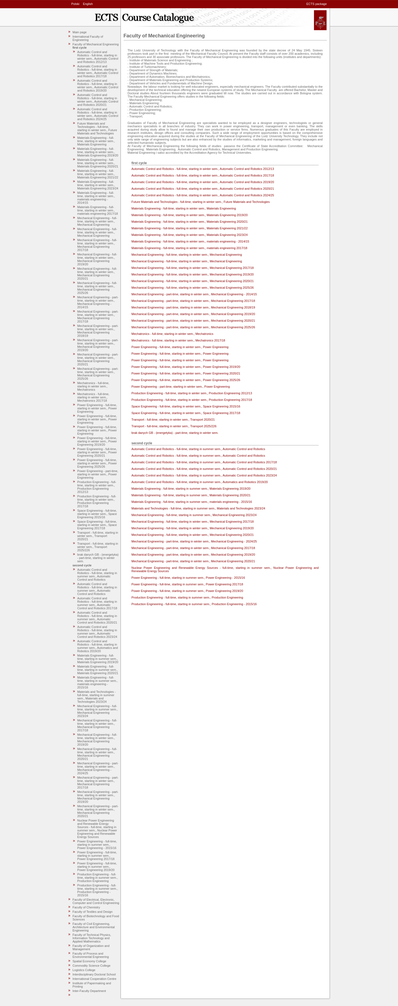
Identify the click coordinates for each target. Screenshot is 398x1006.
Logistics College (84, 970)
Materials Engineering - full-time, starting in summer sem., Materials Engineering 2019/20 (97, 659)
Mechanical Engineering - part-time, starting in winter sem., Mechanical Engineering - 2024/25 (97, 768)
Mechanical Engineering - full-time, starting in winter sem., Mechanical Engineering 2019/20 (97, 259)
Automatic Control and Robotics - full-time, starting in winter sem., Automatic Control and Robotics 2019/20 (97, 85)
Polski (75, 3)
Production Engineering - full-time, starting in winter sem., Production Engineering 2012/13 (96, 487)
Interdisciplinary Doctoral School (94, 974)
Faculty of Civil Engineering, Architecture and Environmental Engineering (94, 927)
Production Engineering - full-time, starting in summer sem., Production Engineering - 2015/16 (97, 890)
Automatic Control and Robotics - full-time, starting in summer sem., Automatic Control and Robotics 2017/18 (97, 603)
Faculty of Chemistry (86, 907)
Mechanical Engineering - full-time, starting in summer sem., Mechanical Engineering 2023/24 (97, 711)
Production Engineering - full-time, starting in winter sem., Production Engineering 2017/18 (96, 501)
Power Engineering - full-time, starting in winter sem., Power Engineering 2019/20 (97, 441)
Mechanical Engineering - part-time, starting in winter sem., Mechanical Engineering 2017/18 (97, 316)
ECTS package (317, 3)
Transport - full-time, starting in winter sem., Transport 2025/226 (97, 547)
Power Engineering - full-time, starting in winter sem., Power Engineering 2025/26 (97, 463)
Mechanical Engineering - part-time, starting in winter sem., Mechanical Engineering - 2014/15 (97, 302)
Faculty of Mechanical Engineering (96, 44)
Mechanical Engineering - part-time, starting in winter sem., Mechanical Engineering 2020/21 (97, 359)
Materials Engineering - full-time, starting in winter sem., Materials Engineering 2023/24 (97, 185)
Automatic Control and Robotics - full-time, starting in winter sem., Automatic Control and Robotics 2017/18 (97, 71)
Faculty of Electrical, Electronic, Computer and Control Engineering (96, 901)
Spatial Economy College (89, 961)
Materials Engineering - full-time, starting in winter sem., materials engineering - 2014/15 (96, 197)
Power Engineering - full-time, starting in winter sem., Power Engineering (97, 408)
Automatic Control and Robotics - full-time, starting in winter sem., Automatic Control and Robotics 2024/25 (97, 114)
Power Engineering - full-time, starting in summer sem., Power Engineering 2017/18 (97, 856)
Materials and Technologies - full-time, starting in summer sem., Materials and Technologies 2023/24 (96, 696)
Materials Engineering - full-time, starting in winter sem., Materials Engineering (96, 141)
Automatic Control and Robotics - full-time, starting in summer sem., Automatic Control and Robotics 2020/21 (97, 617)
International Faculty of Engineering (88, 38)
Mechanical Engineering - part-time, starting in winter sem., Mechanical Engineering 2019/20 (97, 345)
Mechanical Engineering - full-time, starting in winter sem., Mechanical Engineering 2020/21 (97, 273)
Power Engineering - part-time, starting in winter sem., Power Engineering (97, 474)
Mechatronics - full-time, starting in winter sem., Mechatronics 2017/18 (93, 397)
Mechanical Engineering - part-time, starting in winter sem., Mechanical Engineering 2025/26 (97, 373)
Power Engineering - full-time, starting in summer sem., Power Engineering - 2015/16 (97, 845)
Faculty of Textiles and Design (93, 911)
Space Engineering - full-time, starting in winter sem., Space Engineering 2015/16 (97, 514)
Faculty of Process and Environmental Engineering (91, 955)
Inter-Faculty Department (89, 991)
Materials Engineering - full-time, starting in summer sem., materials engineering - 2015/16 (97, 682)
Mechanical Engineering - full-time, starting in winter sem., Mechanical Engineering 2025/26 (97, 287)
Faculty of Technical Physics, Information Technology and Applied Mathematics (92, 938)
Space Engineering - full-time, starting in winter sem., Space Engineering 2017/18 (97, 525)
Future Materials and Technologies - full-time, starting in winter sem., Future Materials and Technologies (97, 128)
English (88, 3)
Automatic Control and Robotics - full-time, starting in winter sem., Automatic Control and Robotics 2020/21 (97, 99)
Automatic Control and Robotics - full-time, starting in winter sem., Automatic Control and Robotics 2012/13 (97, 57)
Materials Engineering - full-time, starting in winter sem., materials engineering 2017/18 (97, 210)
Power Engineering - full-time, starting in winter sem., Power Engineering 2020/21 (97, 452)
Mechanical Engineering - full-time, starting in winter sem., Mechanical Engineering (97, 221)
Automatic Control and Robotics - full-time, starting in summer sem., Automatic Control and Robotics (97, 574)
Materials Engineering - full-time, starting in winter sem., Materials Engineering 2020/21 (97, 163)
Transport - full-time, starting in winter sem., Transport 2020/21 (97, 536)
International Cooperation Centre (94, 978)
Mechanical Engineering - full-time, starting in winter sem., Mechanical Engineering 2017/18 (97, 245)
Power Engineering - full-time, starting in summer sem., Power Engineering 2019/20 (97, 867)
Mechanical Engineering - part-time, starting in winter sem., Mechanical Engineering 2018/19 (97, 330)
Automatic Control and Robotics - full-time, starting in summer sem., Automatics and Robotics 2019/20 (97, 646)
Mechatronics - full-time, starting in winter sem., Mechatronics (93, 386)
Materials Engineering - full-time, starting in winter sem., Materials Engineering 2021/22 (97, 174)
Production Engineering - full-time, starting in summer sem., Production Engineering (97, 878)
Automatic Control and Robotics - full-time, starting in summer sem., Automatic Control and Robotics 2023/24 (97, 631)
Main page (80, 32)
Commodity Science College (91, 965)
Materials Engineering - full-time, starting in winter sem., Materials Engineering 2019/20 (97, 152)
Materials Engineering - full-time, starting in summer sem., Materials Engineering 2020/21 (97, 670)
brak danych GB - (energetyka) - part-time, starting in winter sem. (97, 558)
